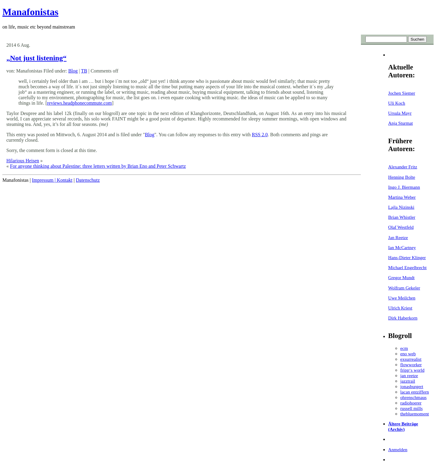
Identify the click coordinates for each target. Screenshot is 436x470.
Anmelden (397, 449)
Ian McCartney (402, 247)
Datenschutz (88, 180)
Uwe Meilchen (401, 297)
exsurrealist (410, 359)
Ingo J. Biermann (404, 187)
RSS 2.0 (260, 134)
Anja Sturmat (400, 123)
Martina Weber (402, 197)
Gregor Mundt (401, 277)
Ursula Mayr (399, 113)
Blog (73, 70)
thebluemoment (414, 413)
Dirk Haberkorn (403, 317)
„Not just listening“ (36, 58)
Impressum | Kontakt (52, 180)
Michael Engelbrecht (407, 267)
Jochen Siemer (401, 93)
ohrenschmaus (413, 397)
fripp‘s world (412, 370)
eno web (408, 353)
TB (84, 70)
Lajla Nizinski (401, 207)
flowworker (411, 364)
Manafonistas (30, 11)
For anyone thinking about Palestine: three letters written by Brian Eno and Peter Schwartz (98, 166)
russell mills (411, 408)
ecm (404, 348)
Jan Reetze (398, 237)
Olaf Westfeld (401, 227)
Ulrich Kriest (400, 307)
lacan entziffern (414, 391)
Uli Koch (396, 103)
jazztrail (407, 381)
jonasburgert (411, 386)
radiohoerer (410, 402)
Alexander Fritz (402, 166)
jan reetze (409, 375)
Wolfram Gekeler (404, 287)
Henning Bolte (401, 177)
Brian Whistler (401, 217)
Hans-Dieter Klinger (407, 257)
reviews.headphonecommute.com (79, 103)
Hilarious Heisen (22, 160)
